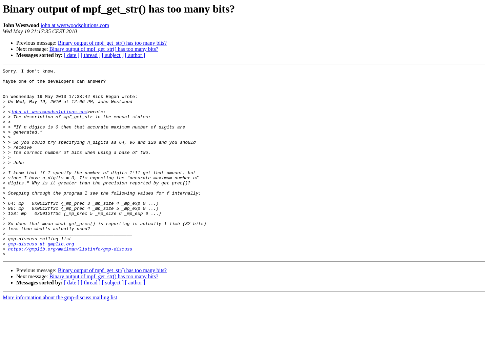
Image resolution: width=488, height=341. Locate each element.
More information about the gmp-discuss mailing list (60, 335)
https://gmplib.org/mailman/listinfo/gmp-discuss (70, 285)
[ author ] (135, 55)
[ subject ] (113, 55)
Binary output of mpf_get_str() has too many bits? (112, 43)
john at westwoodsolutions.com (75, 25)
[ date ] (71, 55)
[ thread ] (91, 55)
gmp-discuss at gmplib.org (41, 279)
